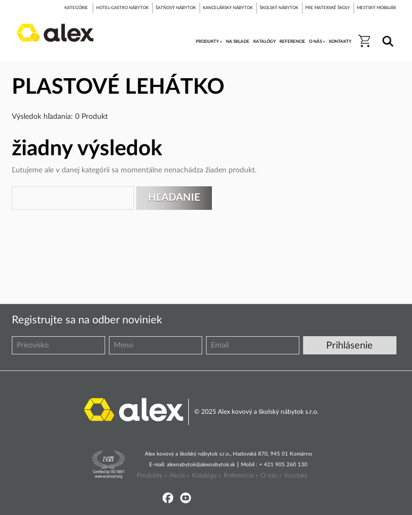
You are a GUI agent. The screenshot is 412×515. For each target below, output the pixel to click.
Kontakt (295, 475)
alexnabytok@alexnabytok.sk (201, 464)
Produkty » (152, 475)
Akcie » (179, 475)
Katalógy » (206, 475)
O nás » (271, 475)
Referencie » (241, 475)
